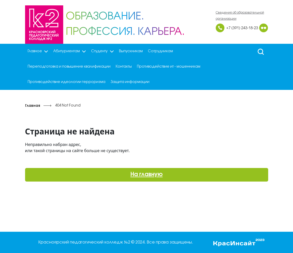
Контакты (124, 66)
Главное (38, 51)
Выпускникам (131, 51)
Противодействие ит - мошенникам (168, 66)
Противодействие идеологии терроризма (66, 82)
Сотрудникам (160, 51)
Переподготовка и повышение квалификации (69, 66)
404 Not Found (68, 105)
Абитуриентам (69, 51)
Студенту (102, 51)
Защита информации (130, 82)
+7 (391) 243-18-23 (242, 28)
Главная (32, 106)
